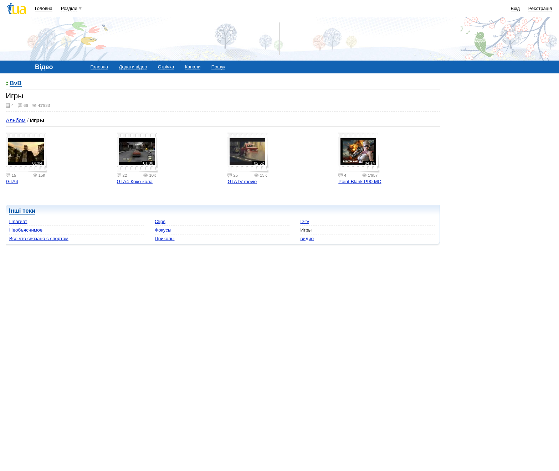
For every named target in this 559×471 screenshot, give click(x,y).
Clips (160, 221)
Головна (43, 8)
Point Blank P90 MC (359, 181)
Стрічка (166, 66)
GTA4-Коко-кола (135, 181)
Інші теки (22, 210)
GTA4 (12, 181)
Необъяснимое (25, 230)
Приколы (164, 238)
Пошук (218, 66)
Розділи (69, 8)
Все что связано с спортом (38, 238)
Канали (192, 66)
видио (306, 238)
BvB (16, 84)
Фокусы (163, 230)
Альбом (15, 120)
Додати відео (133, 66)
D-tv (304, 221)
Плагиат (18, 221)
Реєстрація (540, 8)
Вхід (515, 8)
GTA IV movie (242, 181)
